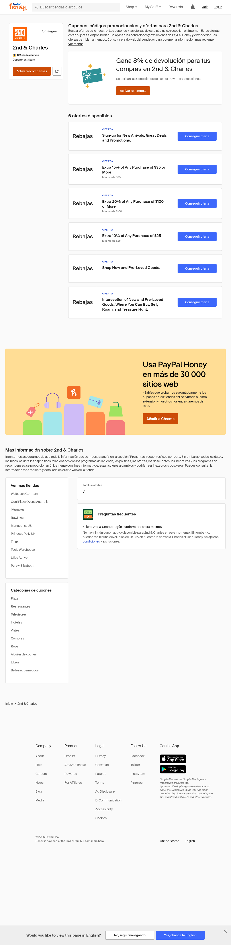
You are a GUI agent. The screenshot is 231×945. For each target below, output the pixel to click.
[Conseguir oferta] (197, 136)
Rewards (175, 7)
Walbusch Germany (25, 494)
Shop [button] (132, 7)
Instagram (138, 774)
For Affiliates (73, 783)
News (39, 783)
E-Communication (108, 800)
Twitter (135, 765)
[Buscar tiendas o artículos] (76, 7)
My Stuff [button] (153, 7)
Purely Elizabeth (22, 566)
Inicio (9, 704)
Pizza (14, 598)
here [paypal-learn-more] (101, 841)
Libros (15, 662)
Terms (99, 783)
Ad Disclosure (105, 791)
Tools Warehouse (23, 550)
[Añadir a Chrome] (160, 418)
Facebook (138, 756)
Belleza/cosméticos (25, 670)
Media (39, 800)
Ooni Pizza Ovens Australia (30, 502)
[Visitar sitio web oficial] (57, 71)
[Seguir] (49, 31)
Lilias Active (19, 558)
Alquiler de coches (24, 654)
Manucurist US (21, 526)
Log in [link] (218, 7)
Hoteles (16, 622)
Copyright (102, 765)
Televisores (19, 614)
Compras (17, 638)
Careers (41, 774)
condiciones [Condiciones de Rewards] (91, 541)
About (39, 756)
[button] (177, 841)
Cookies (101, 818)
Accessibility (104, 809)
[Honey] (18, 7)
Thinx (14, 542)
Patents (100, 774)
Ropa (14, 646)
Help (38, 765)
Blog (38, 791)
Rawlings (17, 518)
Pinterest (137, 783)
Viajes (15, 630)
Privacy (100, 756)
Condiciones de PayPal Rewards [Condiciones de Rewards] (158, 79)
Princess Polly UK (23, 534)
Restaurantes (20, 606)
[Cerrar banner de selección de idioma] (225, 931)
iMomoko (17, 510)
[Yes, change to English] (180, 935)
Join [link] (205, 7)
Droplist (70, 756)
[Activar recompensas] (32, 71)
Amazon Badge (75, 765)
